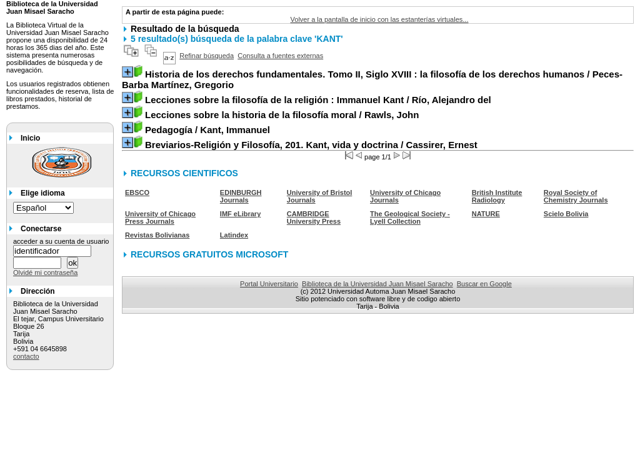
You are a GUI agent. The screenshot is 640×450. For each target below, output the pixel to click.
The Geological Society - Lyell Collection (410, 217)
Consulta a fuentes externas (280, 55)
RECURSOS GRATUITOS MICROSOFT (209, 254)
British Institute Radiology (497, 196)
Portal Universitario (269, 284)
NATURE (486, 214)
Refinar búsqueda (206, 55)
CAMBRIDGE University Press (314, 217)
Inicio (30, 138)
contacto (26, 356)
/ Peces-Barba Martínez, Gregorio (372, 79)
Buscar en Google (484, 284)
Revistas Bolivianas (157, 235)
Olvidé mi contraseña (45, 272)
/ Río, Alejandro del (318, 99)
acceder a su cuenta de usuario (61, 241)
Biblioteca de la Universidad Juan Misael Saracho (377, 284)
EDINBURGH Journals (241, 196)
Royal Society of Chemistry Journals (576, 196)
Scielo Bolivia (566, 214)
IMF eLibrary (240, 214)
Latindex (234, 235)
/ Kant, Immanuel (207, 129)
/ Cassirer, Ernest (311, 144)
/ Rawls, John (282, 114)
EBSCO (137, 192)
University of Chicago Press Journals (160, 217)
